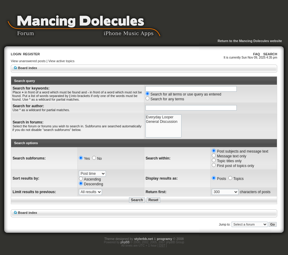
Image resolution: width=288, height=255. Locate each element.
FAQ (256, 54)
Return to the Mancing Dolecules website (250, 41)
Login (16, 54)
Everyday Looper (163, 117)
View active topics (61, 61)
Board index (27, 68)
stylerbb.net (143, 239)
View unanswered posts (28, 61)
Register (31, 54)
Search (270, 54)
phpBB (125, 242)
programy (164, 239)
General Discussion (163, 122)
